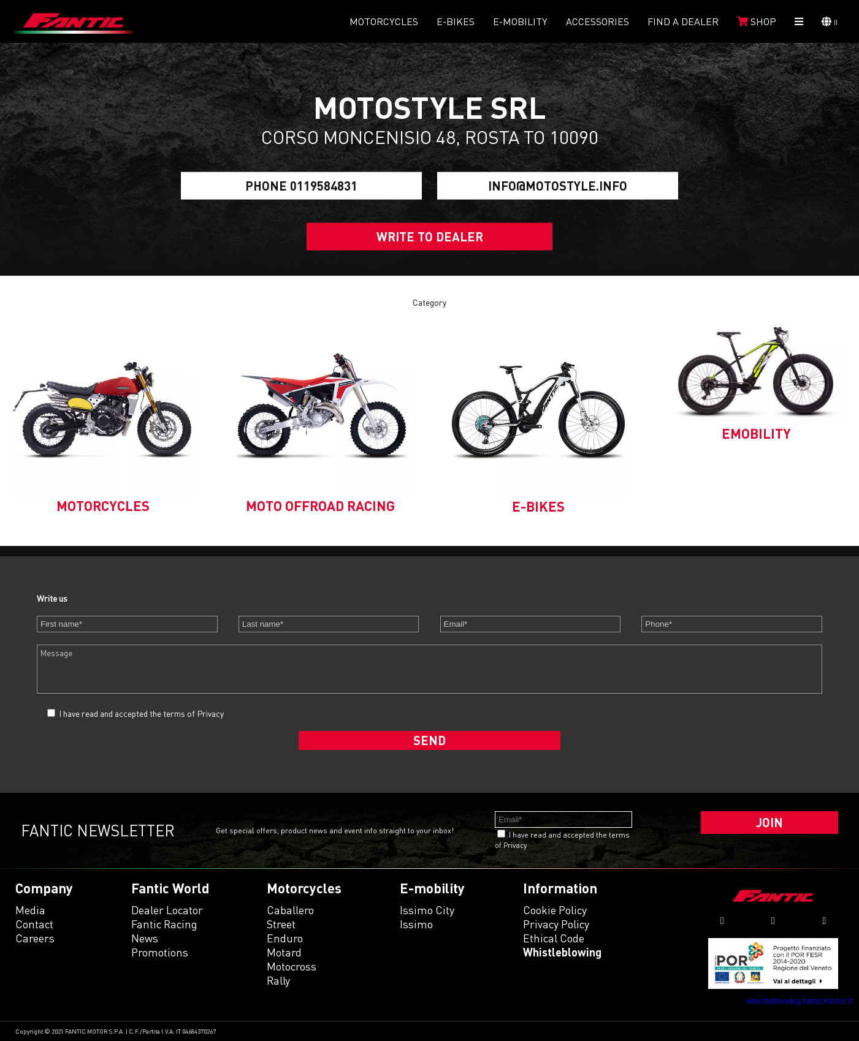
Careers (35, 938)
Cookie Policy (555, 910)
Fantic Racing (164, 924)
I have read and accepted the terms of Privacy (141, 713)
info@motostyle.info (557, 185)
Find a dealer (683, 21)
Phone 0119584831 (301, 185)
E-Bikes (456, 21)
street (281, 924)
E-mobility (520, 21)
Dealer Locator (167, 910)
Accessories (597, 21)
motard (284, 952)
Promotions (159, 952)
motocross (291, 966)
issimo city (427, 910)
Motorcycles (383, 21)
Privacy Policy (556, 924)
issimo (416, 924)
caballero (290, 910)
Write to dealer (429, 236)
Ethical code (553, 938)
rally (278, 980)
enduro (285, 938)
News (144, 938)
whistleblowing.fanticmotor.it (799, 1000)
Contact (34, 924)
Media (30, 910)
